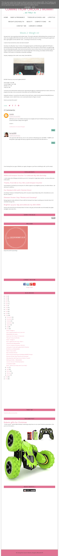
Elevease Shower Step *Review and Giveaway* (20, 197)
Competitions (40, 21)
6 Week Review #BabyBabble (13, 343)
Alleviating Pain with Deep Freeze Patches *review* (18, 358)
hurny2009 (12, 133)
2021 (6, 301)
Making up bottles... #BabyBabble (14, 360)
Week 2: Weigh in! (10, 330)
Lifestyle (51, 17)
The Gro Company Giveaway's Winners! (15, 345)
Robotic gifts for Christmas (15, 422)
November (9, 319)
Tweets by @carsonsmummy (10, 413)
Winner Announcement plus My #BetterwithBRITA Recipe (19, 354)
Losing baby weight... (11, 363)
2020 (6, 303)
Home (6, 17)
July (7, 326)
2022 (6, 300)
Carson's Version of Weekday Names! (15, 361)
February (9, 373)
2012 (6, 378)
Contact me (21, 26)
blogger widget (29, 287)
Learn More (27, 7)
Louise (11, 114)
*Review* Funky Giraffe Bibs (13, 338)
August (8, 324)
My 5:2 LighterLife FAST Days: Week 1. (15, 341)
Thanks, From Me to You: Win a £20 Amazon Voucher (23, 183)
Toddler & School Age (36, 17)
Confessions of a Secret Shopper (17, 126)
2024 (6, 296)
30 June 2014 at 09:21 (14, 135)
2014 (6, 315)
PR (50, 21)
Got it (33, 7)
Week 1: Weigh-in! (10, 339)
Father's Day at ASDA (11, 350)
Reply (53, 130)
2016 (6, 311)
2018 (6, 307)
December (9, 317)
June (8, 328)
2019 (6, 305)
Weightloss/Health (16, 21)
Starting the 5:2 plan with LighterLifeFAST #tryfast (17, 347)
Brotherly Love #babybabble (13, 349)
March (8, 371)
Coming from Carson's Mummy (24, 552)
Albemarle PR (40, 552)
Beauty (29, 21)
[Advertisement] (15, 264)
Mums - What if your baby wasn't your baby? (16, 365)
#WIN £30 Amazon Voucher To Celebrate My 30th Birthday (25, 175)
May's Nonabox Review (11, 352)
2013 (6, 377)
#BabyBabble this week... (12, 334)
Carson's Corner (35, 26)
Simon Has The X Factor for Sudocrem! (15, 336)
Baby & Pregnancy (18, 17)
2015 (6, 313)
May (8, 367)
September (9, 323)
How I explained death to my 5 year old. (15, 332)
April (8, 369)
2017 (6, 309)
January (8, 375)
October (9, 321)
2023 (6, 298)
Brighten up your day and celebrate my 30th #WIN (22, 205)
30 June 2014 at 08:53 (14, 116)
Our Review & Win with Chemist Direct (17, 190)
